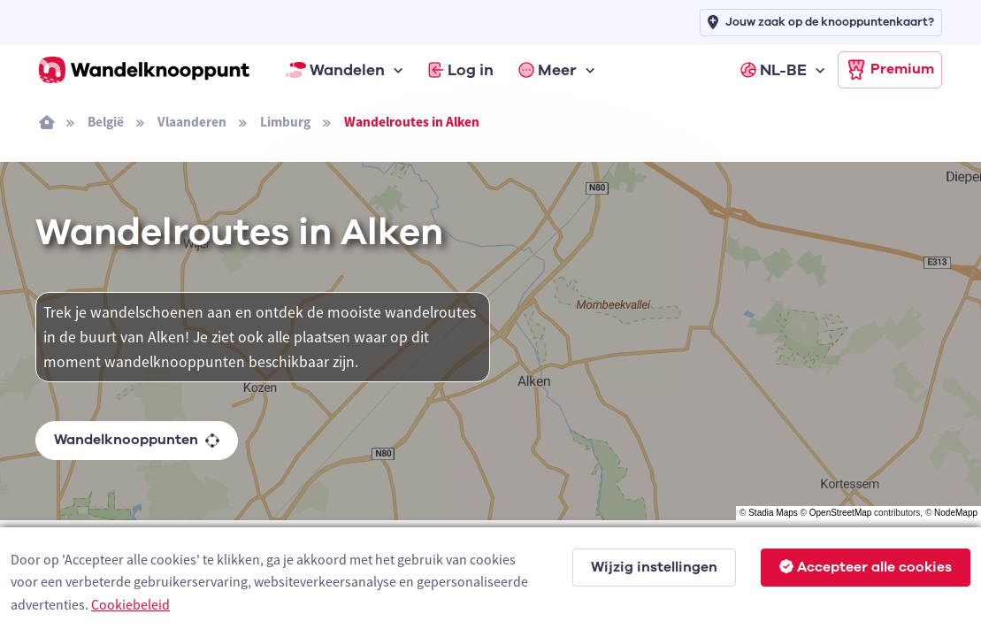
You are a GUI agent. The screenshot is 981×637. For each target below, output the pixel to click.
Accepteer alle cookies (865, 567)
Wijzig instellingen (654, 567)
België (106, 121)
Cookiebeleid (130, 604)
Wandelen (335, 70)
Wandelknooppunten (136, 439)
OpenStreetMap (840, 513)
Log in (461, 70)
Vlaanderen (191, 121)
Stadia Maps (773, 513)
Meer (547, 70)
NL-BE (773, 70)
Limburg (285, 121)
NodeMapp (955, 513)
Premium (890, 70)
